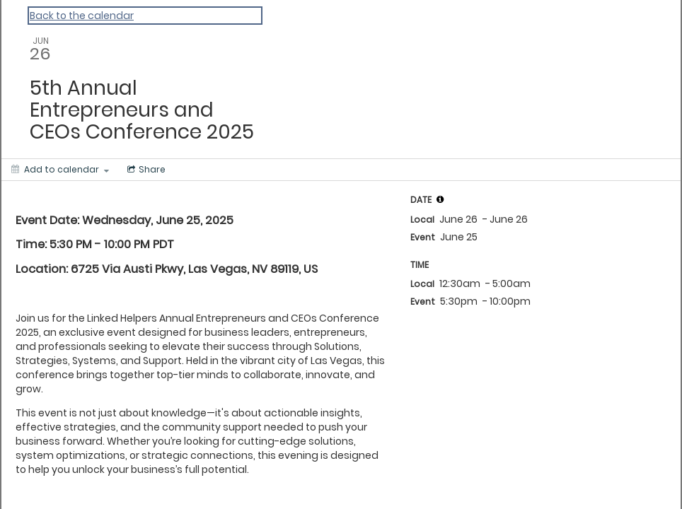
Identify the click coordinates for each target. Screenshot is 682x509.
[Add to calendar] (60, 169)
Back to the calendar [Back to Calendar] (82, 15)
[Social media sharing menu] (145, 169)
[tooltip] (440, 199)
